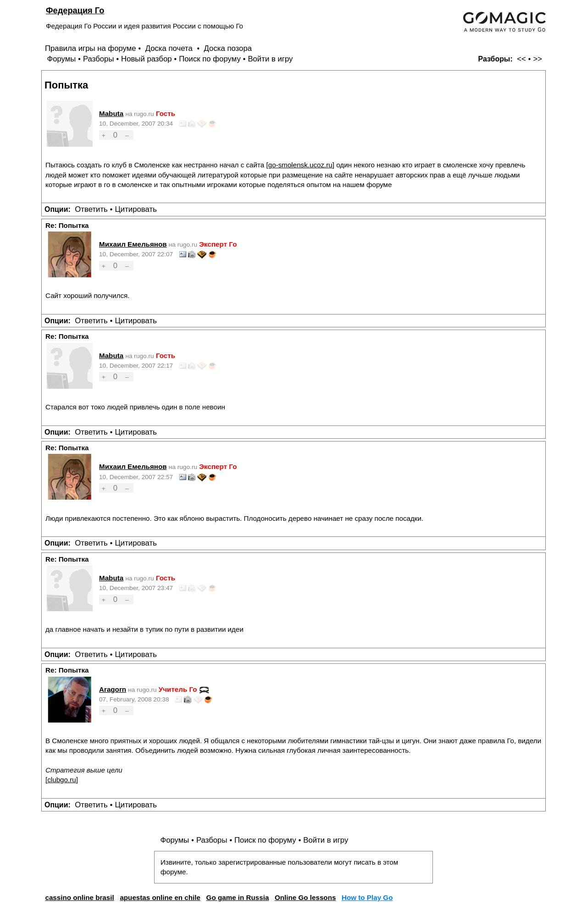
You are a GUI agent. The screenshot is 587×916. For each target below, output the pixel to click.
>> (537, 59)
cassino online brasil (79, 897)
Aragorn (112, 689)
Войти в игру (270, 59)
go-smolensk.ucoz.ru (300, 165)
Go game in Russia (237, 897)
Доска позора (228, 48)
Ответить (91, 209)
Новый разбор (146, 59)
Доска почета (170, 48)
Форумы (61, 59)
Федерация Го (75, 10)
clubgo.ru (61, 780)
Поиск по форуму (210, 59)
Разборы (98, 59)
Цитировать (135, 209)
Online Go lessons (305, 897)
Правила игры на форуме (90, 48)
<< (521, 59)
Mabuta (111, 113)
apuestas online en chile (160, 897)
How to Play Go (367, 897)
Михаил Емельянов (133, 244)
